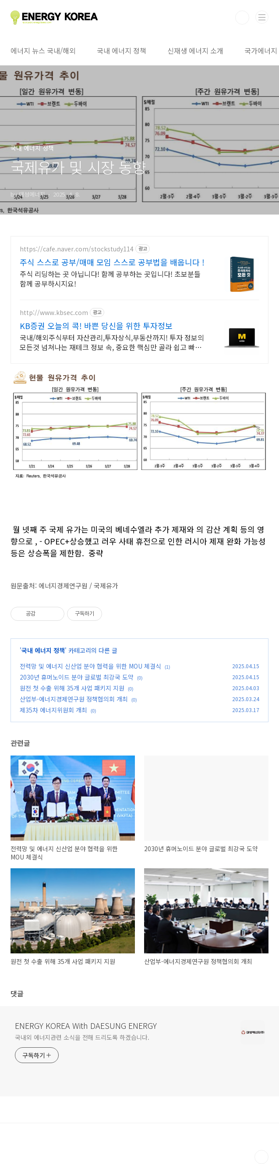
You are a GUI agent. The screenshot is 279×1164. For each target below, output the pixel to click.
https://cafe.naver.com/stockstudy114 (77, 249)
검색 (242, 17)
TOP (261, 1157)
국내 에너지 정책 (121, 50)
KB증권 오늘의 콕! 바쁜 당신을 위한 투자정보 (96, 325)
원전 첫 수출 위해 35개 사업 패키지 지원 (72, 688)
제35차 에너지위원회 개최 (53, 710)
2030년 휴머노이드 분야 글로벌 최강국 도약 (77, 677)
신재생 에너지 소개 (195, 50)
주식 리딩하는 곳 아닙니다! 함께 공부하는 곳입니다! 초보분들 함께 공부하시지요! (110, 278)
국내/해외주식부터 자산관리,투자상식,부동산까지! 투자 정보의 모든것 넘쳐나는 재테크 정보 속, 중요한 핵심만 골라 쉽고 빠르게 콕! (112, 342)
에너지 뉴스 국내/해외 (43, 50)
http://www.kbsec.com (54, 312)
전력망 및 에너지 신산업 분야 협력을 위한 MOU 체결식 (90, 666)
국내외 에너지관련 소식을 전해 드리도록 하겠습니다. (82, 1037)
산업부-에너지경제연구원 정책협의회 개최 (74, 699)
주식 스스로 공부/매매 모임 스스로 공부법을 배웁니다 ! (112, 262)
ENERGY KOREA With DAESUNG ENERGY (86, 1025)
